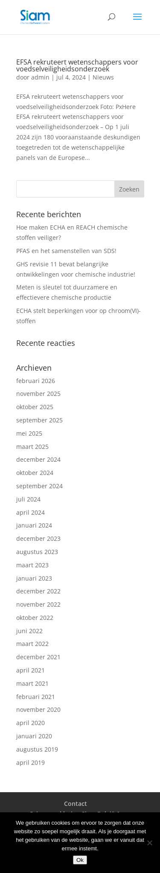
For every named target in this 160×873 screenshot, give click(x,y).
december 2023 (38, 538)
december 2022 (38, 591)
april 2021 (30, 670)
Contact (75, 803)
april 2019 (30, 762)
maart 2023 (32, 565)
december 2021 (38, 657)
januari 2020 (34, 736)
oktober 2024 (34, 473)
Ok (80, 860)
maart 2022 (32, 644)
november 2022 (38, 604)
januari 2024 (34, 525)
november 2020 (38, 709)
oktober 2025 (34, 407)
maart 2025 (32, 446)
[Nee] (149, 842)
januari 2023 (34, 578)
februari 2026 (35, 381)
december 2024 (38, 459)
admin (40, 77)
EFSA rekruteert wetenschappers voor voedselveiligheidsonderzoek (77, 65)
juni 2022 (29, 631)
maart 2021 (32, 683)
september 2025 (39, 420)
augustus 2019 (37, 749)
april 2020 (30, 723)
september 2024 (39, 486)
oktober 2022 (34, 617)
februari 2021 (35, 697)
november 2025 (38, 393)
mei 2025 (29, 433)
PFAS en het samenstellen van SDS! (66, 251)
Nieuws (103, 77)
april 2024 (30, 512)
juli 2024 (28, 499)
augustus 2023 (37, 552)
